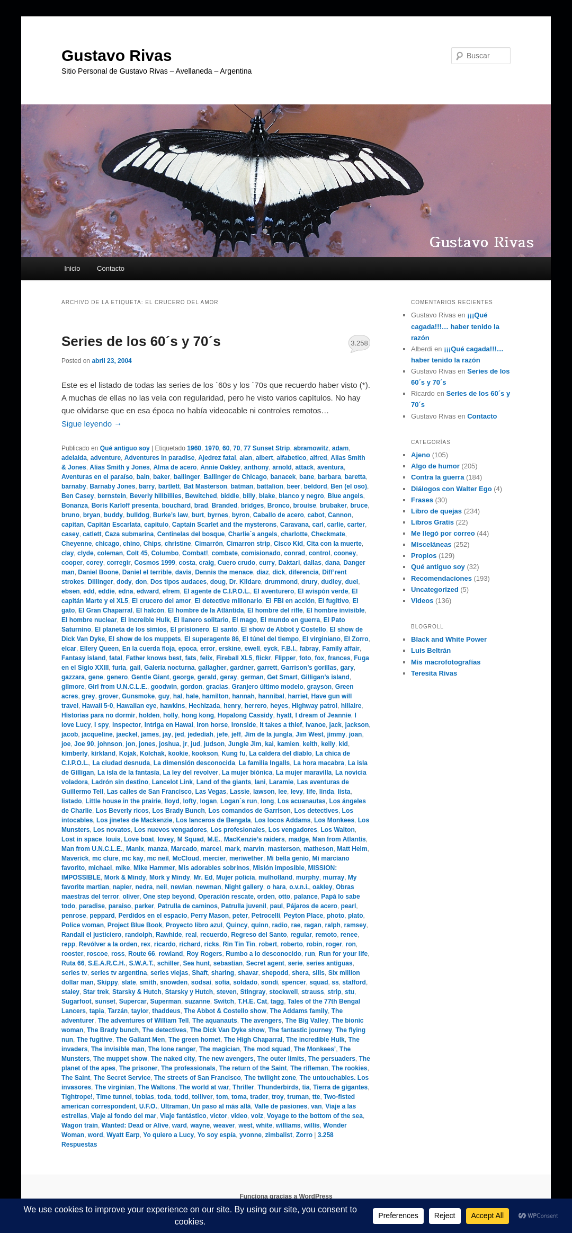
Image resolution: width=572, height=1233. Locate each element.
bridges (252, 505)
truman (298, 1097)
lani (260, 782)
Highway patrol (314, 705)
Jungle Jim (245, 744)
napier (122, 887)
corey (94, 562)
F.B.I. (288, 648)
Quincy (237, 925)
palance (306, 896)
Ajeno (420, 455)
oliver (130, 896)
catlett (92, 534)
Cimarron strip (248, 543)
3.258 (359, 343)
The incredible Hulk (315, 1039)
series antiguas (329, 963)
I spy (101, 725)
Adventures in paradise (159, 458)
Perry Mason (210, 915)
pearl (348, 906)
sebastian (228, 963)
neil (161, 887)
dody (124, 582)
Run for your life (343, 953)
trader (259, 1097)
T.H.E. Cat (252, 1001)
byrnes (218, 515)
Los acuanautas (302, 801)
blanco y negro (301, 496)
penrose (73, 915)
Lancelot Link (172, 782)
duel (352, 582)
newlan (181, 887)
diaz (262, 572)
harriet (298, 696)
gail (135, 667)
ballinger (187, 477)
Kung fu (233, 753)
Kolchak (152, 753)
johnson (109, 744)
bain (143, 477)
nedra (144, 887)
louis (112, 839)
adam (340, 448)
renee (349, 934)
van (316, 1106)
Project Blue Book (135, 925)
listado (71, 801)
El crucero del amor (161, 601)
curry (267, 562)
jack (335, 725)
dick (278, 572)
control (319, 553)
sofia (222, 982)
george (183, 677)
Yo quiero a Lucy (168, 1135)
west (245, 1125)
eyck (271, 648)
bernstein (111, 496)
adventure (106, 458)
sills (318, 973)
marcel (211, 849)
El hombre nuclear (89, 620)
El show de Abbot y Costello (283, 629)
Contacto (110, 268)
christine (178, 543)
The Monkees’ (315, 1049)
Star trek (96, 992)
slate (128, 982)
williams (288, 1125)
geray (228, 677)
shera (300, 973)
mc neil (157, 858)
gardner (242, 667)
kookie (178, 753)
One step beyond (168, 896)
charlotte (294, 534)
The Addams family (299, 1011)
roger (334, 944)
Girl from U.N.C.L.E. (117, 686)
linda (326, 791)
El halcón (150, 610)
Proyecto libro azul (194, 925)
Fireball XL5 (234, 658)
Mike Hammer (154, 868)
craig (207, 562)
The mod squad (266, 1049)
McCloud (185, 858)
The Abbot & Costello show (225, 1011)
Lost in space (81, 839)
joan (355, 734)
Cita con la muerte (334, 543)
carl (318, 524)
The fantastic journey (300, 1030)
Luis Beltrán (431, 650)
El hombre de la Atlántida (206, 610)
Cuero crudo (236, 562)
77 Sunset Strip (267, 448)
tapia (97, 1011)
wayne (200, 1125)
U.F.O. (148, 1106)
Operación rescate (226, 896)
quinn (260, 925)
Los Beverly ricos (122, 810)
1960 (194, 448)
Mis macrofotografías (445, 662)
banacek (283, 477)
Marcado (184, 849)
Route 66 (141, 953)
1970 (212, 448)
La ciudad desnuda (121, 763)
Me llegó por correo (443, 533)
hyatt (284, 715)
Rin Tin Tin (238, 944)
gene (95, 677)
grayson (319, 686)
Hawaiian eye (136, 705)
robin (314, 944)
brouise (304, 505)
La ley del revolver (190, 772)
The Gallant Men (140, 1039)
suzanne (197, 1001)
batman (241, 486)
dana (332, 562)
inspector (126, 725)
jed (179, 734)
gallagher (212, 667)
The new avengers (226, 1058)
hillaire (351, 705)
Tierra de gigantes (340, 1087)
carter (356, 524)
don (141, 582)
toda (164, 1097)
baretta (354, 477)
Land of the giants (223, 782)
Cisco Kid (288, 543)
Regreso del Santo (259, 934)
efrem (171, 591)
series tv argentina (119, 973)
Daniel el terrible (147, 572)
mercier (214, 858)
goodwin (164, 686)
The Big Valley (306, 1020)
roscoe (97, 953)
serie (295, 963)
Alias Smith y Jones (119, 467)
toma (239, 1097)
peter (240, 915)
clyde (85, 553)
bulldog (138, 515)
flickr (263, 658)
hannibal (271, 696)
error (207, 648)
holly (170, 715)
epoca (187, 648)
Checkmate (328, 534)
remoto (326, 934)
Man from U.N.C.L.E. (91, 849)
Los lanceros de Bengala (213, 820)
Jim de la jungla (268, 734)
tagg (277, 1001)
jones (147, 744)
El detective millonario (228, 601)
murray (333, 877)
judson (214, 744)
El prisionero (189, 629)
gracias (217, 686)
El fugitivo (333, 601)
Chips (152, 543)
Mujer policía (235, 877)
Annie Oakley (220, 467)
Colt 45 (137, 553)
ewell (252, 648)
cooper (72, 562)
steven (227, 992)
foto (305, 658)
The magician (219, 1049)
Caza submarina (129, 534)
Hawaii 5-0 (97, 705)
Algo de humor (435, 466)
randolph (138, 934)
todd (182, 1097)
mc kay (133, 858)
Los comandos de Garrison (249, 810)
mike (122, 868)
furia (119, 667)
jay (167, 734)
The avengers (260, 1020)
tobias (145, 1097)
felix (206, 658)
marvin (254, 849)
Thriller (243, 1087)
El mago (244, 620)
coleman (110, 553)
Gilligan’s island (325, 677)
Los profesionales (237, 829)
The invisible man (118, 1049)
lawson (264, 791)
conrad (294, 553)
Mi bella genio (288, 858)
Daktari (289, 562)
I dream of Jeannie (323, 715)
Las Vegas (211, 791)
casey (70, 534)
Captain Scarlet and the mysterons (224, 524)
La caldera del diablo (280, 753)
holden (149, 715)
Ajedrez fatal (217, 458)
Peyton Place (304, 915)
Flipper (285, 658)
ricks (211, 944)
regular (301, 934)
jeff (236, 734)
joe (65, 744)
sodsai (201, 982)
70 (236, 448)
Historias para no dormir (98, 715)
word (95, 1135)
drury (309, 582)
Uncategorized (435, 589)
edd (88, 591)
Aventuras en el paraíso (97, 477)
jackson (357, 725)
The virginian (115, 1087)
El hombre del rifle (275, 610)
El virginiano (321, 639)
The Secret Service (122, 1077)
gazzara (73, 677)
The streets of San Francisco (197, 1077)
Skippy (107, 982)
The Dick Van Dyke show (227, 1030)
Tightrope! (77, 1097)
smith (147, 982)
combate (224, 553)
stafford (354, 982)
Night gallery (244, 887)
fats (190, 658)
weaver (224, 1125)
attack (305, 467)
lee (282, 791)
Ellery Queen (99, 648)
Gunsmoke (138, 696)
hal (177, 696)
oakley (322, 887)
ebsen (70, 591)
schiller (168, 963)
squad (318, 982)
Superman (165, 1001)
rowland (170, 953)
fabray (309, 648)
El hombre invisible (335, 610)
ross (117, 953)
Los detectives (316, 810)
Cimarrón (208, 543)
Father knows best (153, 658)
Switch (223, 1001)
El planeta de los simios (131, 629)
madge (298, 839)
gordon (191, 686)
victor (218, 1116)
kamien (288, 744)
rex (145, 944)
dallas (312, 562)
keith (310, 744)
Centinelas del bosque (191, 534)
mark (232, 849)
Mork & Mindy (125, 877)
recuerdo (213, 934)
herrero (256, 705)
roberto (292, 944)
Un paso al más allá (221, 1106)
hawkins (172, 705)
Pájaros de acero (312, 906)
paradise (92, 906)
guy (163, 696)
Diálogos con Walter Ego (451, 489)
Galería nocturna (169, 667)
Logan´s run (238, 801)
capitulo (156, 524)
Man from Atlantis (339, 839)
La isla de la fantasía (128, 772)
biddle (229, 496)
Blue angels (345, 496)
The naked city (173, 1058)
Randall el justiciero (91, 934)
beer (293, 486)
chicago (107, 543)
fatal (115, 658)
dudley (331, 582)
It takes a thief (281, 725)
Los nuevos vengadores (170, 829)
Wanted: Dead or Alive (135, 1125)
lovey (165, 839)
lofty (189, 801)
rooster (72, 953)
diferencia (304, 572)
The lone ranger (171, 1049)
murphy (307, 877)
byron (240, 515)
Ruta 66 (72, 963)
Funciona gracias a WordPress (285, 1196)
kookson (205, 753)
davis (183, 572)
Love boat (139, 839)
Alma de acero (174, 467)
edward (148, 591)
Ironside (243, 725)
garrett (267, 667)
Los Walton (338, 829)
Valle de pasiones (280, 1106)
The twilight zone (270, 1077)
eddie (106, 591)
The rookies (349, 1068)
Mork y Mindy (169, 877)
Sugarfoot (76, 1001)
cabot (315, 515)
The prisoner (138, 1068)
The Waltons (156, 1087)
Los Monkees (334, 820)
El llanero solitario (200, 620)
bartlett (169, 486)
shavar (248, 973)
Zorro (304, 1135)
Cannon (340, 515)
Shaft (200, 973)
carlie (335, 524)
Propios (423, 556)
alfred (318, 458)
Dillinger (100, 582)
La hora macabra (318, 763)
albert (264, 458)
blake (267, 496)
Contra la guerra (437, 477)
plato (355, 915)
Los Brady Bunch (178, 810)
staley (70, 992)
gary (346, 667)
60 (225, 448)
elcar (68, 648)
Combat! (195, 553)
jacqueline (97, 734)
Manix (135, 849)
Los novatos (112, 829)
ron (350, 944)
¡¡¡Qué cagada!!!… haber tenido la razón (455, 326)
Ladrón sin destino (120, 782)
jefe (222, 734)
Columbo (164, 553)
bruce (359, 505)
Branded (224, 505)
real (190, 934)
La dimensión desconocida (194, 763)
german (251, 677)
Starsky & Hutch (137, 992)
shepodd (275, 973)
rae (295, 925)
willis (311, 1125)
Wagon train (79, 1125)
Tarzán (118, 1011)
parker (144, 906)
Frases (422, 500)
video (239, 1116)
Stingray (253, 992)
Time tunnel (114, 1097)
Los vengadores (293, 829)
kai (269, 744)
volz (257, 1116)
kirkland (103, 753)
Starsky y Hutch (189, 992)
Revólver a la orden (108, 944)
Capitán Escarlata (114, 524)
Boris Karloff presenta (125, 505)
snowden (173, 982)
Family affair (341, 648)
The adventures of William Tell (143, 1020)
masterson (284, 849)
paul (276, 906)
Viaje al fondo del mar (123, 1116)
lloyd (172, 801)
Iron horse (212, 725)
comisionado (260, 553)
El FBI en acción (290, 601)
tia (305, 1087)
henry (232, 705)
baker (161, 477)
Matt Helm (352, 849)
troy (278, 1097)
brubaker (332, 505)
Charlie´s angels (253, 534)
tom (222, 1097)
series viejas (169, 973)
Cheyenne (76, 543)
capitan (72, 524)
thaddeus (166, 1011)
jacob (69, 734)
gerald (207, 677)
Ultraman (174, 1106)
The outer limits (280, 1058)
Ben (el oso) (348, 486)
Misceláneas (431, 544)
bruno (70, 515)
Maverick (74, 858)
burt (198, 515)
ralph (333, 925)
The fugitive (94, 1039)
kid (343, 744)
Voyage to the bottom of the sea (315, 1116)
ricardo (165, 944)
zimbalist (278, 1135)
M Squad (190, 839)
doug (218, 582)
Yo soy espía (217, 1135)
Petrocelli (266, 915)
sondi (269, 982)
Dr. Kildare (245, 582)
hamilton (215, 696)
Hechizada (204, 705)
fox (319, 658)
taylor (140, 1011)
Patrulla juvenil (243, 906)
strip (334, 992)
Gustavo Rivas (116, 55)
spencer (294, 982)
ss (335, 982)
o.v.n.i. (299, 887)
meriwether (246, 858)
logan (208, 801)
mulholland (275, 877)
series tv (74, 973)
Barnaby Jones (112, 486)
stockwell (283, 992)
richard (190, 944)
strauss (312, 992)
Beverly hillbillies (156, 496)
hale (192, 696)
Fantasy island (83, 658)
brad (201, 505)
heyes (279, 705)
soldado (245, 982)
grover (108, 696)
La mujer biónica (247, 772)
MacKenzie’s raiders (254, 839)
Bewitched (201, 496)
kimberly (74, 753)
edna (125, 591)
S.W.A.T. (141, 963)
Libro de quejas (436, 511)
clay (67, 553)
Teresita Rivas (434, 673)
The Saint (75, 1077)
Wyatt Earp (122, 1135)
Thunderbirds (277, 1087)
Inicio (72, 268)
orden (266, 896)
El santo (224, 629)
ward (179, 1125)
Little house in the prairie (123, 801)
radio (279, 925)
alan (245, 458)
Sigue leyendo (91, 423)
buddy (113, 515)
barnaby (73, 486)
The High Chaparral (253, 1039)
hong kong (198, 715)
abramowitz (310, 448)
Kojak (128, 753)
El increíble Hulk (144, 620)
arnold (282, 467)
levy (297, 791)
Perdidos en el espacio (152, 915)
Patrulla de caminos (187, 906)
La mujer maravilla (304, 772)
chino (131, 543)
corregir (118, 562)
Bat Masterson (205, 486)
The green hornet (194, 1039)
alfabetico (291, 458)
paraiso (120, 906)
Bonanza (74, 505)
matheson (318, 849)
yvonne (250, 1135)
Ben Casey (77, 496)
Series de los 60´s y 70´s (141, 341)
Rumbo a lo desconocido (263, 953)
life (311, 791)
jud (195, 744)
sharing (222, 973)
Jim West (309, 734)
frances (339, 658)
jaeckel (126, 734)
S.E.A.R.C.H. (107, 963)
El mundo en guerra (290, 620)
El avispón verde (323, 591)
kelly (328, 744)
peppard (102, 915)
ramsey (355, 925)
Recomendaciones (441, 578)
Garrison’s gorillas (309, 667)
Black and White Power (449, 639)
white (264, 1125)
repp (68, 944)
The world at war (204, 1087)
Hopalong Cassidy (245, 715)
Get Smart (282, 677)
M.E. (213, 839)
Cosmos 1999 (154, 562)
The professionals (188, 1068)
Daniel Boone (98, 572)
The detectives (164, 1030)
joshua (169, 744)
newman (208, 887)
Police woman (82, 925)
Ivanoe (316, 725)
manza (157, 849)
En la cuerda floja (148, 648)
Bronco (278, 505)
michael (100, 868)
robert (267, 944)
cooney (345, 553)
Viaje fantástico (183, 1116)
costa (186, 562)
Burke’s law (170, 515)
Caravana (294, 524)
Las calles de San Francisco (149, 791)
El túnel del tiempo (270, 639)
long (267, 801)
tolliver (202, 1097)
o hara (276, 887)
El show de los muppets (145, 639)
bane (306, 477)
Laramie (281, 782)
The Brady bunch (113, 1030)
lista (343, 791)
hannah (243, 696)
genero (117, 677)
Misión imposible (279, 868)
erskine (230, 648)
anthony (256, 467)
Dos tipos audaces (178, 582)
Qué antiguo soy (125, 448)
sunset (105, 1001)
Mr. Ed (202, 877)
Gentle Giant (150, 677)
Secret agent (265, 963)
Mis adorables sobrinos (213, 868)
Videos (422, 601)
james (150, 734)
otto (285, 896)
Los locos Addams (282, 820)
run (310, 953)
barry (147, 486)
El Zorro (356, 639)
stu (349, 992)
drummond (281, 582)
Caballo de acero (278, 515)
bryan (92, 515)
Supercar (133, 1001)
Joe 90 (84, 744)
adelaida (74, 458)
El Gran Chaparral (105, 610)
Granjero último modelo (267, 686)
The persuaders (331, 1058)
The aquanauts (214, 1020)
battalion (270, 486)
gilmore (72, 686)
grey (88, 696)
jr (185, 744)
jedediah (200, 734)
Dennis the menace (224, 572)
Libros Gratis (432, 522)
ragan (312, 925)
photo (335, 915)
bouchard (176, 505)
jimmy (336, 734)
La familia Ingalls (264, 763)
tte (316, 1097)
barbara (329, 477)
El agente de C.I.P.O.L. (216, 591)
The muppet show (120, 1058)
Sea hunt (196, 963)
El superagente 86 (211, 639)
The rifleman (309, 1068)
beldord (315, 486)
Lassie (239, 791)
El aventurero (274, 591)
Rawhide (169, 934)
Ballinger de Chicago (234, 477)
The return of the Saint (253, 1068)
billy (249, 496)
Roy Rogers (204, 953)
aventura (330, 467)
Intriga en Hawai (169, 725)
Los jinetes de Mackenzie (134, 820)
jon (130, 744)
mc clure (105, 858)
